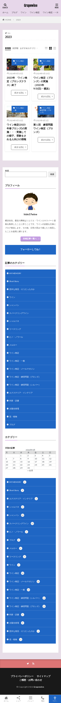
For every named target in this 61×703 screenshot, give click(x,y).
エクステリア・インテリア (21, 392)
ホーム (5, 12)
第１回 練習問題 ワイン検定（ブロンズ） (43, 128)
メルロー (13, 345)
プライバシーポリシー (22, 676)
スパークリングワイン (19, 313)
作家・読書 (14, 400)
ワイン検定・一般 (50, 12)
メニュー (30, 699)
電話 (43, 699)
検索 (7, 170)
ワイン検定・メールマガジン (22, 369)
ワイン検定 (35, 12)
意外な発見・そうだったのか (22, 289)
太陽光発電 (14, 408)
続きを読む (19, 92)
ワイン (24, 12)
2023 (18, 20)
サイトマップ (43, 676)
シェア (18, 699)
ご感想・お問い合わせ (30, 679)
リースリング (15, 329)
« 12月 (30, 470)
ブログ (14, 12)
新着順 (8, 48)
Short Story (14, 281)
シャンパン (14, 305)
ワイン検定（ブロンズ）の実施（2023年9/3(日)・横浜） (43, 83)
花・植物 (13, 416)
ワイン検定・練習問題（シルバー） (25, 384)
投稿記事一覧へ (30, 238)
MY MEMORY (15, 273)
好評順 (15, 48)
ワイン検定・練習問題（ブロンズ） (46, 110)
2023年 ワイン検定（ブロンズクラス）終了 (17, 81)
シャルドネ (14, 321)
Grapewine (30, 5)
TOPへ (55, 699)
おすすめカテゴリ (28, 48)
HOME (8, 20)
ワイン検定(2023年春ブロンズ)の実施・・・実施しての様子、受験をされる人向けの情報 (17, 132)
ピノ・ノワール (16, 337)
